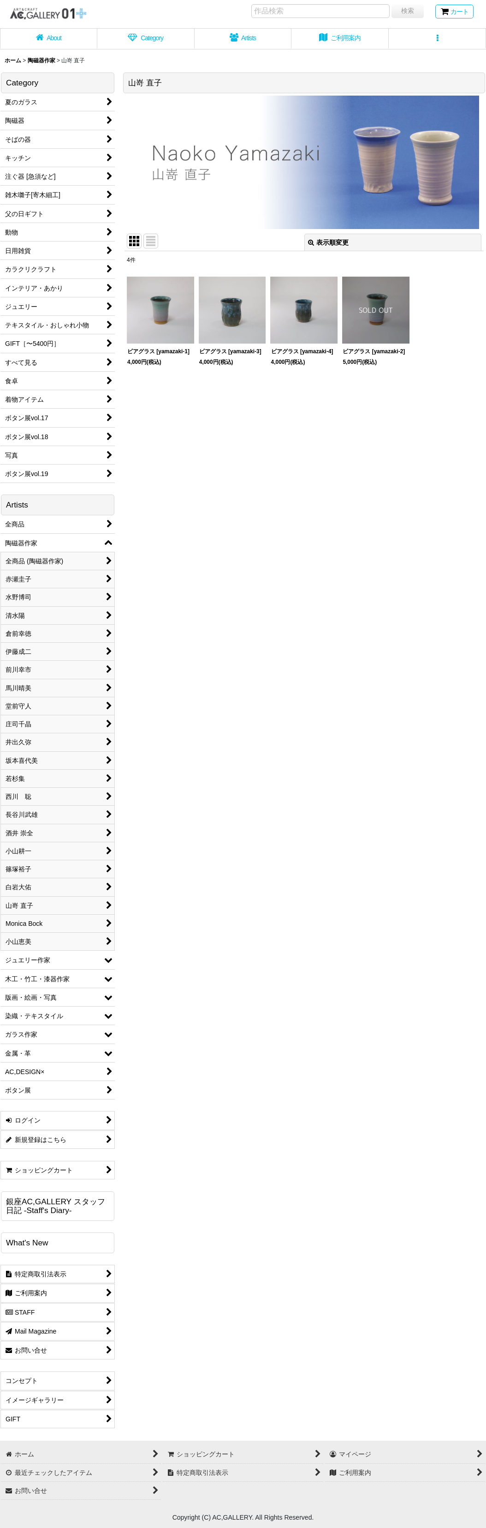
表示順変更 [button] (328, 242)
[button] (437, 39)
